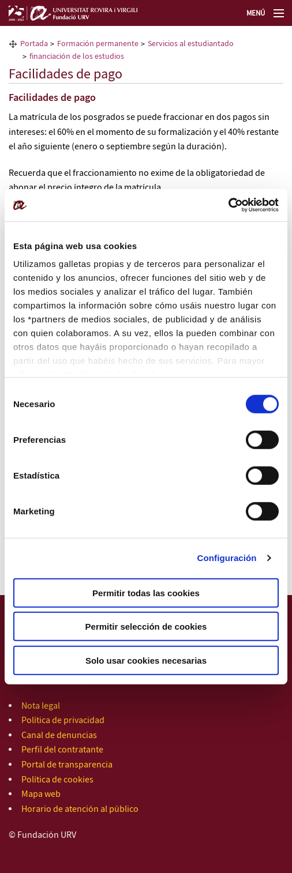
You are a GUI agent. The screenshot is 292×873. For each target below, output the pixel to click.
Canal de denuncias (59, 735)
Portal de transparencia (67, 765)
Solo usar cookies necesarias (146, 660)
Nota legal (40, 706)
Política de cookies (57, 780)
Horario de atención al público (79, 809)
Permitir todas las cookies (146, 592)
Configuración (227, 558)
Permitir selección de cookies (146, 626)
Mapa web (41, 794)
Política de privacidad (62, 720)
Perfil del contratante (62, 750)
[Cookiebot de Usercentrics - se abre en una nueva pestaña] (228, 205)
